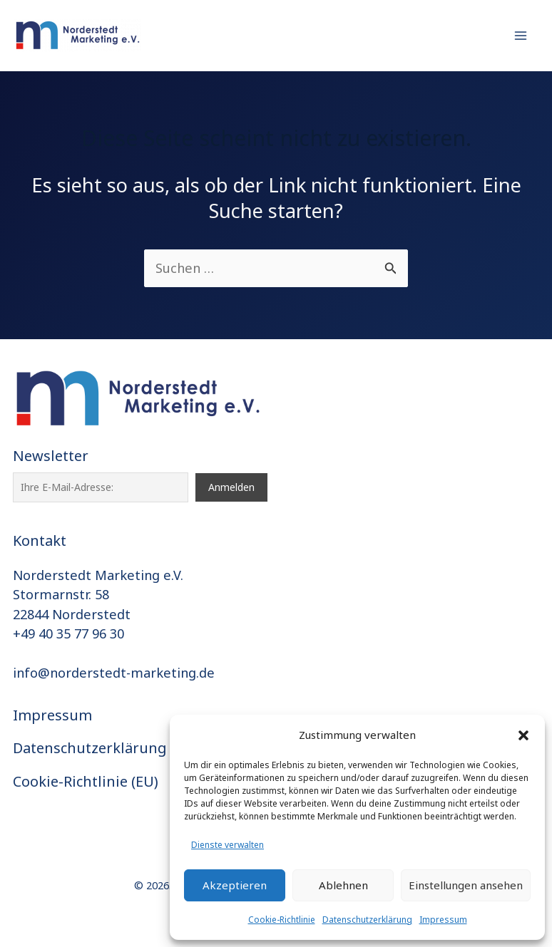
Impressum (443, 920)
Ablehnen (343, 885)
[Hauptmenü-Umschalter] (521, 35)
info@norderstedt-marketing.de (114, 672)
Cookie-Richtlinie (281, 920)
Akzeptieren (235, 885)
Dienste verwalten (227, 845)
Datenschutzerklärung (367, 920)
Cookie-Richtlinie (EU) (85, 781)
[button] (523, 735)
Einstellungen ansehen (466, 885)
